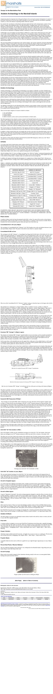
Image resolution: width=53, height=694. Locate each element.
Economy (25, 597)
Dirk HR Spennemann (11, 604)
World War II (11, 599)
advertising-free (31, 603)
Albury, (22, 605)
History (4, 599)
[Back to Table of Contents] (30, 580)
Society (18, 599)
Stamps (46, 599)
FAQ (4, 597)
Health (32, 597)
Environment (11, 597)
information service (37, 603)
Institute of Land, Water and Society (18, 592)
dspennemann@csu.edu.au (9, 594)
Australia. (25, 605)
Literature (39, 599)
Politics (18, 597)
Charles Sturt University (30, 592)
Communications (39, 597)
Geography (46, 597)
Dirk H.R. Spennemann (5, 592)
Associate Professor (18, 604)
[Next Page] (18, 580)
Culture (25, 599)
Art (32, 599)
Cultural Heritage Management (28, 604)
